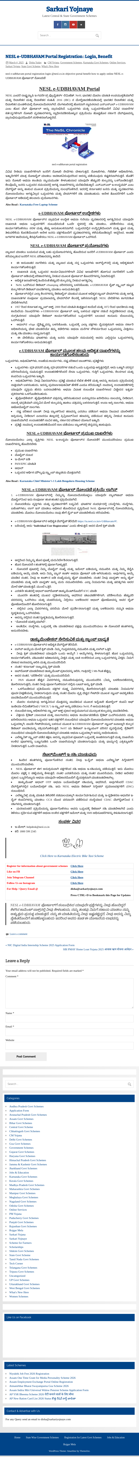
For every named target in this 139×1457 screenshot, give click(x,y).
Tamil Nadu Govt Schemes (24, 1259)
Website (9, 1040)
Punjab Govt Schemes (21, 1222)
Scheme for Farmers (20, 1242)
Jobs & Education (19, 1172)
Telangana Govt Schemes (23, 1267)
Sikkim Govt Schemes (21, 1250)
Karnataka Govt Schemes (95, 62)
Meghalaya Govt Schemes (23, 1197)
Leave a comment (18, 934)
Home (17, 1437)
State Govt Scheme (30, 66)
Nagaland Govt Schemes (23, 1201)
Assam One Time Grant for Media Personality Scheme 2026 (42, 1377)
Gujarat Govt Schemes (21, 1151)
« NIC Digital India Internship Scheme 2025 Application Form (39, 945)
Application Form (19, 1110)
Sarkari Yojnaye (69, 9)
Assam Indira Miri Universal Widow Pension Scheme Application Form (49, 1390)
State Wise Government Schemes (42, 1437)
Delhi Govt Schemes (20, 1139)
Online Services (117, 62)
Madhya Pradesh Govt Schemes (27, 1185)
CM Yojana (53, 62)
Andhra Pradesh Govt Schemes (26, 1106)
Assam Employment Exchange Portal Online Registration (41, 1381)
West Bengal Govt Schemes (24, 1288)
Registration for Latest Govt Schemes (83, 1437)
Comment (11, 976)
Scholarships (16, 1246)
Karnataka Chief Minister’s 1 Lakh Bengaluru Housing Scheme (57, 480)
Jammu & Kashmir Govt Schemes (28, 1164)
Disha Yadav (35, 62)
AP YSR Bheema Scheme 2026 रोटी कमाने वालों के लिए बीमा (41, 1394)
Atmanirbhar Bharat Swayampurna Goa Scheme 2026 (39, 1385)
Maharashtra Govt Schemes (24, 1188)
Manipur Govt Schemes (22, 1193)
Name (9, 1013)
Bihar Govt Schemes (20, 1123)
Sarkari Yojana (12, 66)
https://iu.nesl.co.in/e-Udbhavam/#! (97, 521)
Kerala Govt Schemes (21, 1180)
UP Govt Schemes (19, 1279)
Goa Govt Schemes (20, 1143)
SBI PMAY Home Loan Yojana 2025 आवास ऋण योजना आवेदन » (98, 949)
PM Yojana (15, 1213)
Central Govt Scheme (21, 1127)
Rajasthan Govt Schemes (23, 1226)
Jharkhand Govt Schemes (23, 1168)
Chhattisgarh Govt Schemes (24, 1131)
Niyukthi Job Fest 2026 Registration (29, 1373)
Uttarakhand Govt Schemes (24, 1284)
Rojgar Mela (16, 1230)
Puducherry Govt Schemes (24, 1217)
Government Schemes (71, 62)
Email (9, 1026)
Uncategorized (17, 1275)
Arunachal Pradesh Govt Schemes (28, 1114)
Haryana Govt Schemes (22, 1156)
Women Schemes (18, 1296)
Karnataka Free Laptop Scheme (39, 204)
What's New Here (50, 66)
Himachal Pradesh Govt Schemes (27, 1160)
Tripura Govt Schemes (21, 1271)
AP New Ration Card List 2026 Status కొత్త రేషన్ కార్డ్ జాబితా (42, 1398)
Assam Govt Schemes (21, 1118)
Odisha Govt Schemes (21, 1205)
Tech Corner (16, 1263)
